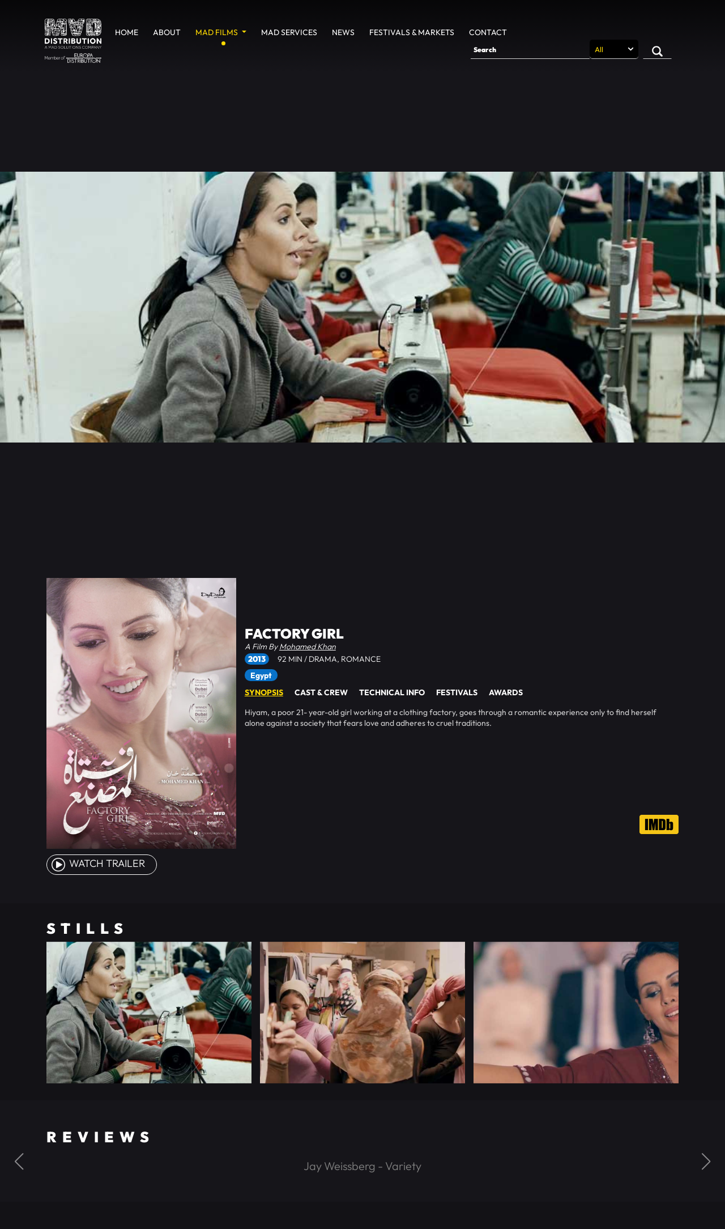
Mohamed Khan (307, 646)
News (343, 32)
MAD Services (289, 32)
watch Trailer (97, 863)
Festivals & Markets (411, 32)
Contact (488, 32)
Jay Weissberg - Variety (362, 1166)
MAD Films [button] (217, 32)
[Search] (530, 49)
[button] (19, 1161)
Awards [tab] (506, 692)
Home (126, 32)
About (167, 32)
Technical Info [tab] (392, 692)
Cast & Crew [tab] (321, 692)
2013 (257, 659)
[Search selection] (614, 49)
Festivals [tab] (456, 692)
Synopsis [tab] (264, 692)
